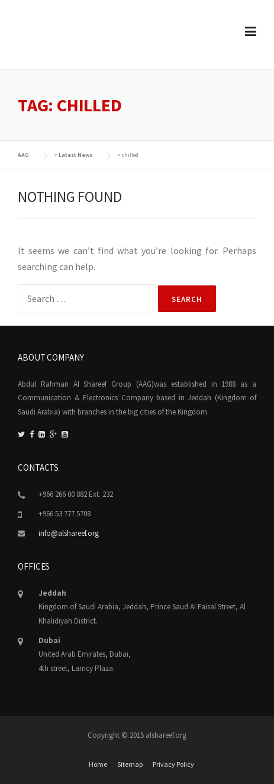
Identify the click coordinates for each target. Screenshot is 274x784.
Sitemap (130, 764)
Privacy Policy (173, 764)
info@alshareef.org (68, 533)
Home (98, 764)
